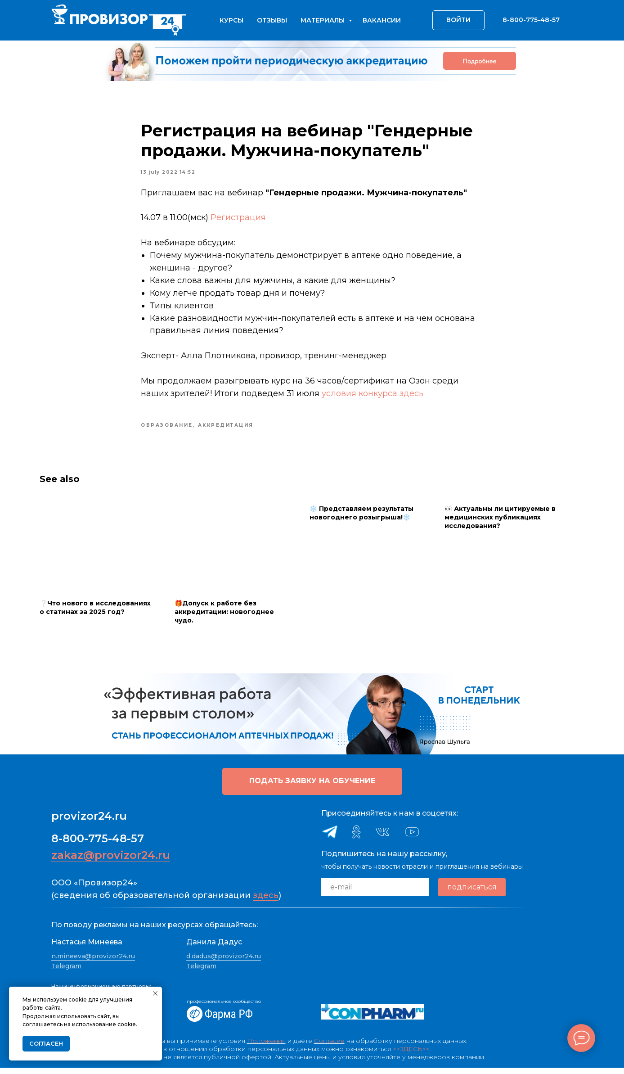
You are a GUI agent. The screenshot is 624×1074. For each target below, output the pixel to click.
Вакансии (382, 20)
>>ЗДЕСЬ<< (411, 1055)
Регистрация (240, 221)
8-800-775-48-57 (97, 844)
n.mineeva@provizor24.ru (93, 962)
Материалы (323, 20)
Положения (266, 1047)
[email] (375, 893)
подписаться (472, 893)
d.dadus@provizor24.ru (223, 962)
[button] (312, 787)
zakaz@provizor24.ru (110, 860)
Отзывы (272, 20)
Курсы (231, 20)
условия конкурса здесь (373, 397)
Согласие (329, 1047)
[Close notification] (155, 993)
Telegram (66, 972)
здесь (265, 901)
